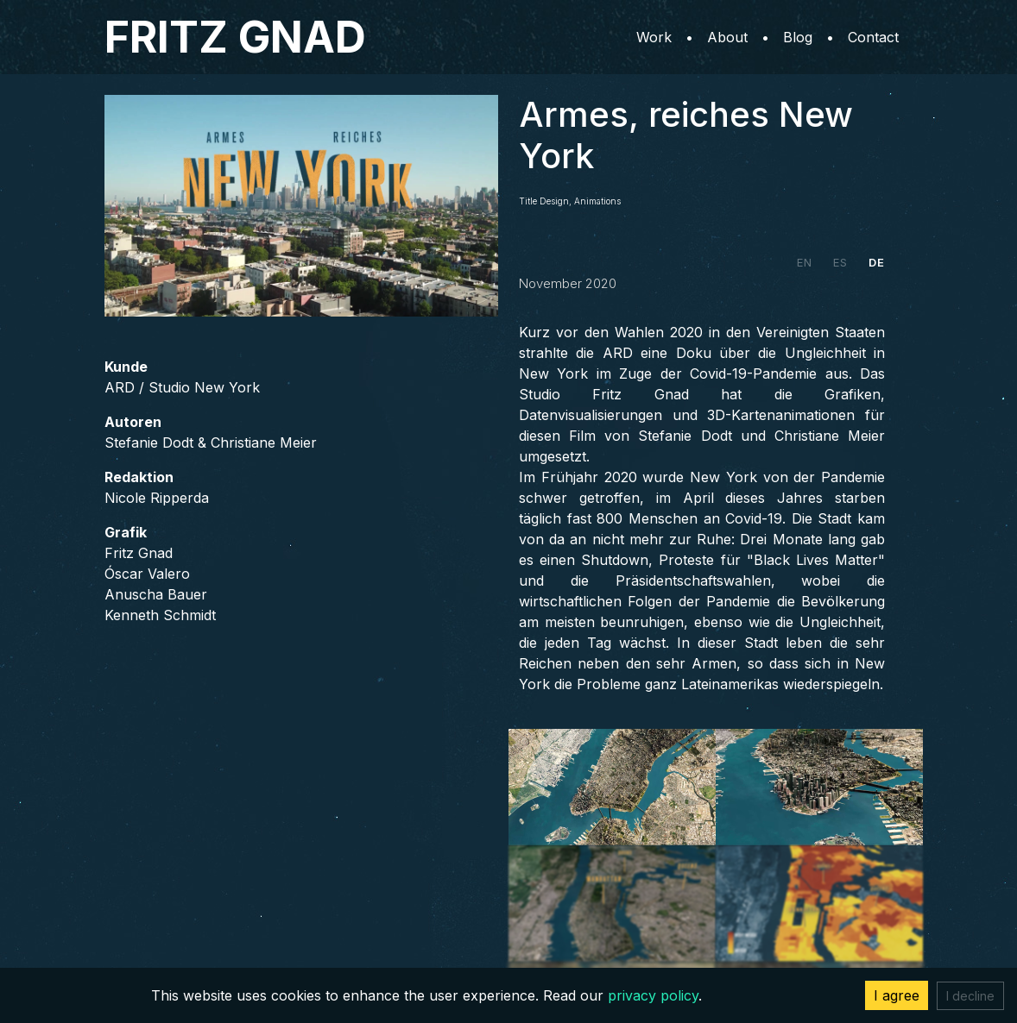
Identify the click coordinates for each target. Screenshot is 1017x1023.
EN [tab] (804, 262)
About (727, 37)
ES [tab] (840, 262)
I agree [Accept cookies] (896, 995)
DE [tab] (877, 262)
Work (654, 37)
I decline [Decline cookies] (970, 995)
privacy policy (653, 995)
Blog (797, 37)
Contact (873, 37)
